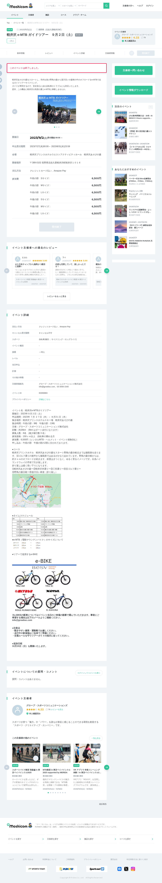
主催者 (31, 15)
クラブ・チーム (79, 15)
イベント (15, 15)
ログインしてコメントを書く (88, 673)
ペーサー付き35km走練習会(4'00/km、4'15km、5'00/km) (140, 180)
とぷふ (24, 257)
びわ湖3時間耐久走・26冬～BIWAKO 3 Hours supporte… (140, 117)
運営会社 (113, 859)
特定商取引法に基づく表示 (137, 859)
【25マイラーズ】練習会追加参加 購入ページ (140, 226)
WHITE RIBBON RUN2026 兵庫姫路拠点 (140, 242)
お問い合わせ (28, 859)
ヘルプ (140, 6)
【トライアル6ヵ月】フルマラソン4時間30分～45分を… (140, 148)
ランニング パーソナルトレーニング (140, 195)
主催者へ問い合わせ (134, 70)
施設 (47, 15)
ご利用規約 (70, 859)
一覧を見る (96, 738)
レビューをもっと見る (56, 296)
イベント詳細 (79, 53)
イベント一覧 (18, 23)
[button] (54, 127)
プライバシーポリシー (92, 859)
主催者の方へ (128, 6)
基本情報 (21, 53)
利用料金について (50, 859)
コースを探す (125, 839)
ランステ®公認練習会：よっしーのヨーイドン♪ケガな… (140, 211)
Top (8, 23)
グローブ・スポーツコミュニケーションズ (137, 35)
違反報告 (103, 804)
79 (145, 38)
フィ (64, 257)
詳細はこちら (44, 399)
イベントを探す (14, 839)
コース (63, 15)
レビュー (49, 53)
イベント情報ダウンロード (133, 90)
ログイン (150, 6)
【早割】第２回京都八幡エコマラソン (140, 132)
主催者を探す (52, 839)
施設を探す (89, 839)
